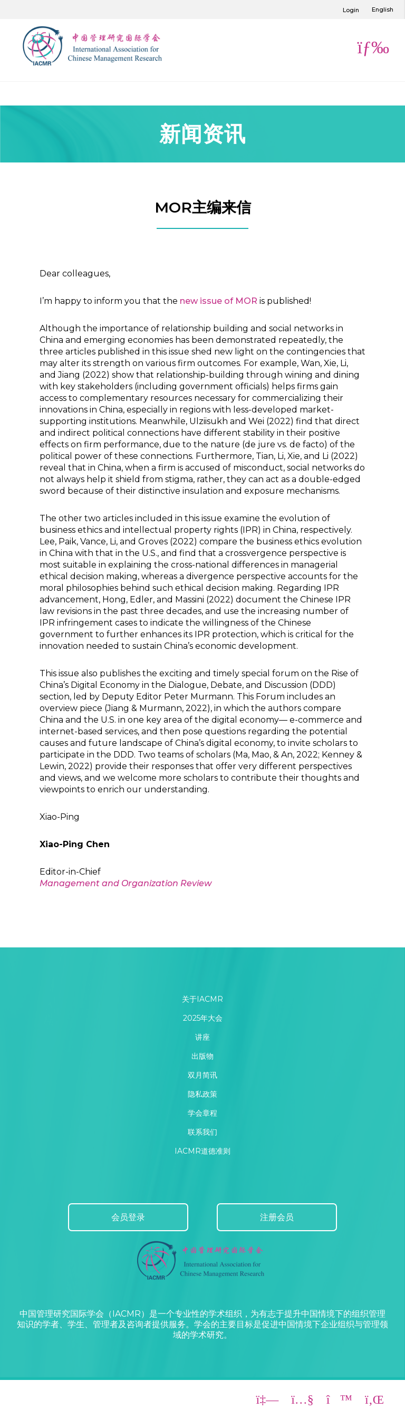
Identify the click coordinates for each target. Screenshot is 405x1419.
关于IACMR (202, 999)
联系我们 (202, 1132)
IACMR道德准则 (202, 1151)
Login (351, 10)
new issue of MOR (218, 301)
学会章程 (202, 1113)
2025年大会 (203, 1018)
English (382, 9)
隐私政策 (202, 1094)
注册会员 (277, 1217)
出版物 (202, 1056)
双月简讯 (202, 1075)
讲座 (202, 1037)
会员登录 (128, 1217)
